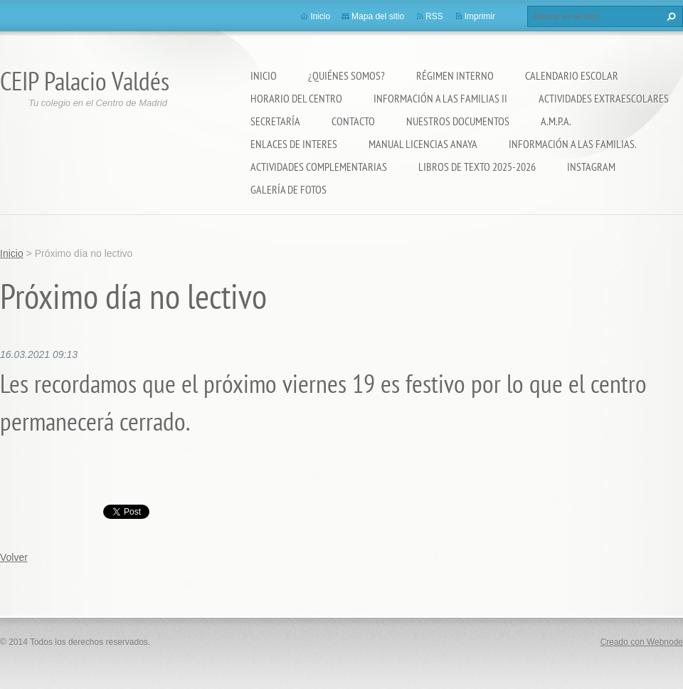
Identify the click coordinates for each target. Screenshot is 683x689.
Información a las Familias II (440, 98)
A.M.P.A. (556, 121)
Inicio (263, 75)
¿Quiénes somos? (346, 75)
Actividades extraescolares (604, 98)
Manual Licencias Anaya (423, 144)
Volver (14, 557)
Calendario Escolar (571, 75)
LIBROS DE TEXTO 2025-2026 (477, 166)
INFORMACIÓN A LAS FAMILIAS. (573, 144)
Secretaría (275, 121)
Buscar (669, 16)
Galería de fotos (288, 189)
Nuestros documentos (457, 121)
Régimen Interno (455, 75)
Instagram (591, 166)
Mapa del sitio (377, 16)
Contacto (353, 121)
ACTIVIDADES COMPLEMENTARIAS (318, 166)
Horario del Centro (296, 98)
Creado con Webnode (641, 642)
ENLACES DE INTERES (293, 144)
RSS (434, 16)
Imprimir (480, 16)
